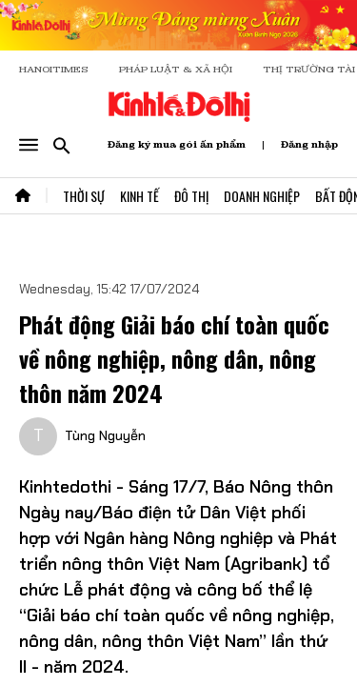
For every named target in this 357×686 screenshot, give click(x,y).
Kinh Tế (139, 196)
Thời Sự (84, 196)
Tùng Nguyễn (105, 435)
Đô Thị (191, 196)
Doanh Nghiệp (262, 196)
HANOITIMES (54, 69)
